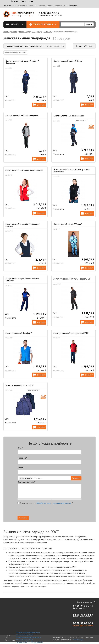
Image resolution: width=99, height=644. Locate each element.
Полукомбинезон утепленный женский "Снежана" (22, 279)
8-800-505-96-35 (49, 13)
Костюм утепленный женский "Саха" (69, 115)
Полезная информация (56, 6)
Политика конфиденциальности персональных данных (28, 633)
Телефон (22, 458)
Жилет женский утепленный (15, 52)
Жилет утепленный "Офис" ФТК (19, 385)
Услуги (31, 6)
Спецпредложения (45, 24)
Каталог (16, 24)
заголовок (59, 46)
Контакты (73, 5)
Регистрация (27, 1)
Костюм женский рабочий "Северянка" (22, 115)
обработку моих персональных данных (54, 503)
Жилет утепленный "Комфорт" (19, 333)
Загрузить (76, 478)
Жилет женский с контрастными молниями (24, 170)
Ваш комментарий (26, 482)
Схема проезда (77, 640)
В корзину (41, 105)
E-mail (21, 467)
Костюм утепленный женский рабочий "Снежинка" (22, 62)
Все (90, 46)
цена (49, 46)
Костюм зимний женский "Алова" (67, 224)
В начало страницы (84, 602)
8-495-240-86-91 (83, 606)
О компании (9, 5)
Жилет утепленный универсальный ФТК (70, 333)
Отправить (23, 518)
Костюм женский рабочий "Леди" (67, 61)
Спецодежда (24, 31)
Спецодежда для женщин (42, 31)
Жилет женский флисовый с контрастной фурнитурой (71, 170)
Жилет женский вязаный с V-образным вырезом (22, 225)
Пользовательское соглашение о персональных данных (28, 638)
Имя (20, 448)
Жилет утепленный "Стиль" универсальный (71, 278)
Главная (6, 31)
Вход (16, 1)
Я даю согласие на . (45, 503)
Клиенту (21, 6)
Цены (40, 5)
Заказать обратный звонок (83, 625)
